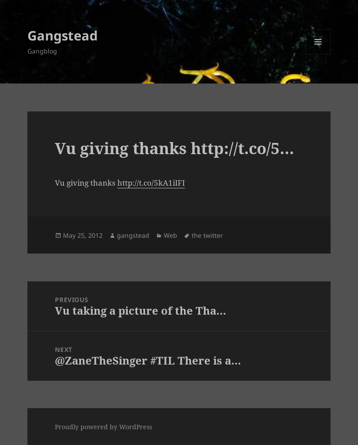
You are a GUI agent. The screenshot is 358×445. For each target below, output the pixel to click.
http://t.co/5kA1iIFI (151, 183)
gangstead (133, 235)
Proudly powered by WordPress (103, 427)
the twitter (207, 235)
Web (170, 235)
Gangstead (62, 35)
